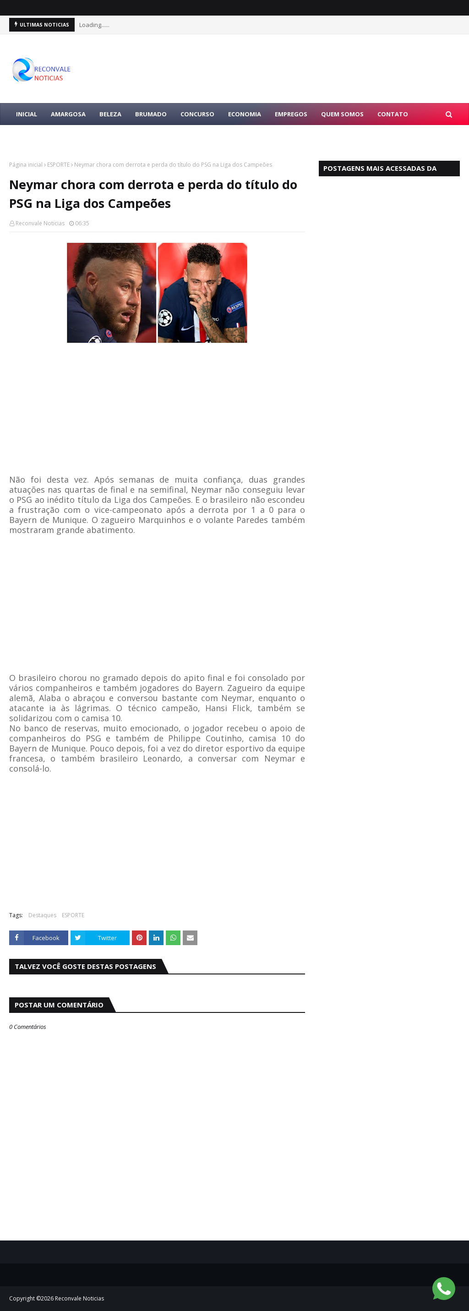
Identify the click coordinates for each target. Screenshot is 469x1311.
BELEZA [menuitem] (110, 114)
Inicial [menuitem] (26, 114)
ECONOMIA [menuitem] (244, 114)
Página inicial (26, 165)
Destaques (42, 915)
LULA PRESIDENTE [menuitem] (42, 136)
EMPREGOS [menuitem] (291, 114)
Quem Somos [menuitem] (342, 114)
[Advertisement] (157, 411)
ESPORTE (58, 165)
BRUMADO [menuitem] (151, 114)
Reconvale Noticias (40, 223)
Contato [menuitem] (392, 114)
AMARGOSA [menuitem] (68, 114)
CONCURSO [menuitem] (197, 114)
